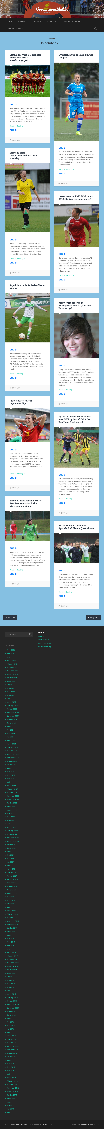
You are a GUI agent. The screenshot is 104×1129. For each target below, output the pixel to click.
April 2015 (11, 1112)
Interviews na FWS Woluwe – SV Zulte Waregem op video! (75, 197)
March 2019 (11, 952)
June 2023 (11, 775)
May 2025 (10, 695)
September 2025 (13, 681)
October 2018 (12, 970)
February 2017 (12, 1039)
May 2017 (10, 1029)
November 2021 (13, 841)
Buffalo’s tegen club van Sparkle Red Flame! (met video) (76, 527)
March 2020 (11, 911)
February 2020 (12, 914)
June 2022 (11, 817)
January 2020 (12, 918)
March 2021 (11, 869)
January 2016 (12, 1084)
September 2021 (13, 848)
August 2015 (12, 1102)
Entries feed (44, 640)
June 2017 (11, 1025)
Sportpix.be (52, 22)
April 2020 (11, 907)
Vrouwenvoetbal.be (52, 9)
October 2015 (12, 1095)
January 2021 (12, 876)
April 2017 (11, 1032)
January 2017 (12, 1043)
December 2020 (13, 879)
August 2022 (12, 810)
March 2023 (11, 785)
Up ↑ (97, 1124)
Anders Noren (87, 1124)
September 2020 (13, 890)
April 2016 (11, 1074)
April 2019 (11, 949)
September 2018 (13, 973)
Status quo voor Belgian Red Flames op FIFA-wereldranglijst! (25, 57)
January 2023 (12, 792)
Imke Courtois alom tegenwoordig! (21, 402)
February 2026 (12, 664)
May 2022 (10, 820)
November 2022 (13, 799)
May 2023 (10, 778)
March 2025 (11, 702)
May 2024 (10, 737)
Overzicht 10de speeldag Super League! (75, 56)
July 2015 (10, 1105)
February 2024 (12, 747)
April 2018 (11, 991)
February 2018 (12, 998)
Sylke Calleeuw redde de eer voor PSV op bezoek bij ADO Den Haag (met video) (74, 419)
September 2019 (13, 931)
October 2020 (12, 886)
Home (10, 22)
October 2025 (12, 678)
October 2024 (12, 719)
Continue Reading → (17, 126)
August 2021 (12, 852)
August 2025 (12, 685)
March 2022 (11, 827)
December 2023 (13, 754)
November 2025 (13, 674)
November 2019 (13, 924)
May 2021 (10, 862)
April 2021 (11, 865)
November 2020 (13, 883)
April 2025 (11, 699)
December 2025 (13, 671)
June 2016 (11, 1067)
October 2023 (12, 761)
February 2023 (12, 789)
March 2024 (11, 744)
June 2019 (11, 942)
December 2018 (13, 963)
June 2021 (11, 858)
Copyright (37, 22)
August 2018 (12, 977)
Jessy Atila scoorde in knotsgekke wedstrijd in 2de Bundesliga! (74, 305)
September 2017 (13, 1015)
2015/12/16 (64, 404)
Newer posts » (93, 618)
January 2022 (12, 834)
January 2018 (12, 1001)
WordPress (47, 1124)
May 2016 (10, 1070)
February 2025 (12, 705)
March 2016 (11, 1077)
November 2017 (13, 1008)
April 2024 (11, 740)
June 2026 (11, 650)
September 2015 (13, 1098)
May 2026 (10, 653)
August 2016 (12, 1060)
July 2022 (10, 813)
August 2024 (12, 726)
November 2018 (13, 966)
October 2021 (12, 845)
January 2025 (12, 709)
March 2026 (11, 660)
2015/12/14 (16, 584)
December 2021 (13, 838)
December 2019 (13, 921)
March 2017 (11, 1036)
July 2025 (10, 688)
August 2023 (12, 768)
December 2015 (13, 1088)
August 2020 (12, 893)
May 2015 (10, 1109)
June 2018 (11, 984)
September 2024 (13, 723)
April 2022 (11, 824)
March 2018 (11, 994)
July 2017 (10, 1022)
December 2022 (13, 796)
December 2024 (13, 712)
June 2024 (11, 733)
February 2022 (12, 831)
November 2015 (13, 1091)
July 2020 (10, 897)
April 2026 (11, 657)
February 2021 (12, 872)
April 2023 (11, 782)
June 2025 (11, 692)
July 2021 (10, 855)
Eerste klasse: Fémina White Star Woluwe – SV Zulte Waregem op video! (26, 504)
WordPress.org (45, 647)
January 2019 (12, 959)
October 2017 (12, 1011)
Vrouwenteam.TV (16, 28)
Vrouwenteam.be (72, 22)
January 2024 (12, 751)
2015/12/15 (64, 513)
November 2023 (13, 758)
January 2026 (12, 667)
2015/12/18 (16, 140)
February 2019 (12, 956)
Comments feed (45, 643)
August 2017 (12, 1018)
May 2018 (10, 987)
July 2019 (10, 938)
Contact (22, 22)
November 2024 (13, 716)
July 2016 (10, 1064)
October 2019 (12, 928)
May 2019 (10, 945)
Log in (41, 636)
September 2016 (13, 1057)
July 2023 (10, 772)
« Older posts (10, 618)
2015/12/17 (64, 183)
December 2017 (13, 1004)
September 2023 (13, 765)
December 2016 (13, 1046)
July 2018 (10, 980)
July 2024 (10, 730)
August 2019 (12, 935)
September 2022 (13, 806)
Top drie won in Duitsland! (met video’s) (27, 287)
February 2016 (12, 1081)
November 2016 (13, 1050)
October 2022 (12, 803)
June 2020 (11, 900)
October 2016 (12, 1053)
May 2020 (10, 904)
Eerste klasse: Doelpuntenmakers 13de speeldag (23, 155)
